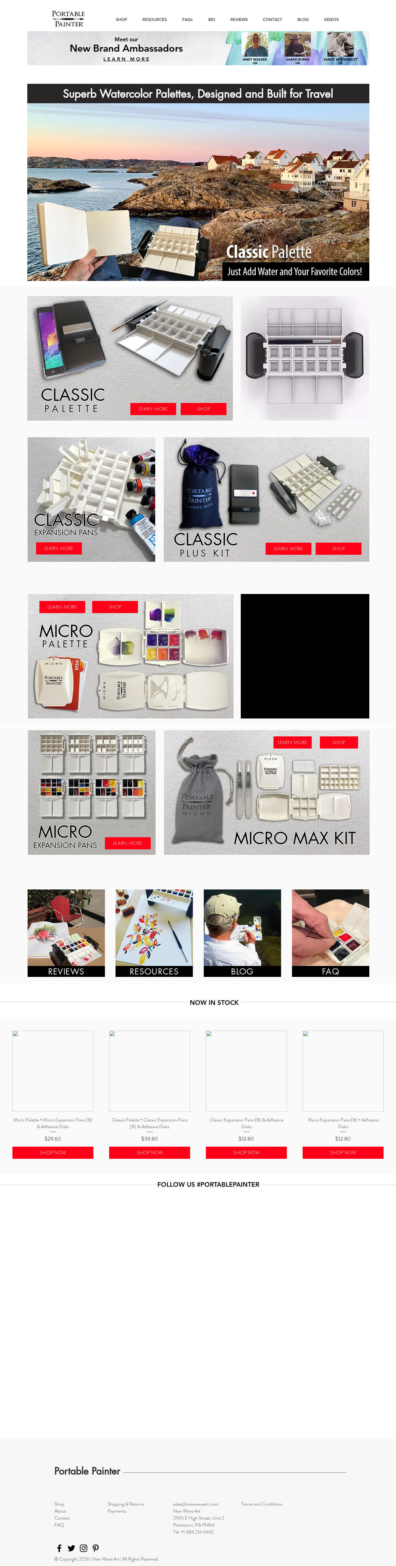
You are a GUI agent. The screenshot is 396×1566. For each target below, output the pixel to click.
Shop (59, 1503)
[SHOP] (204, 409)
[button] (154, 19)
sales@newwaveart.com (195, 1503)
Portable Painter (87, 1471)
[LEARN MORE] (153, 409)
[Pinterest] (96, 1548)
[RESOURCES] (154, 971)
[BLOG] (242, 971)
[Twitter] (71, 1548)
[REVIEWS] (66, 971)
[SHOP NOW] (52, 1153)
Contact (62, 1517)
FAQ (59, 1524)
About (60, 1510)
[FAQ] (330, 971)
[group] (198, 1094)
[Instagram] (84, 1548)
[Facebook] (59, 1548)
